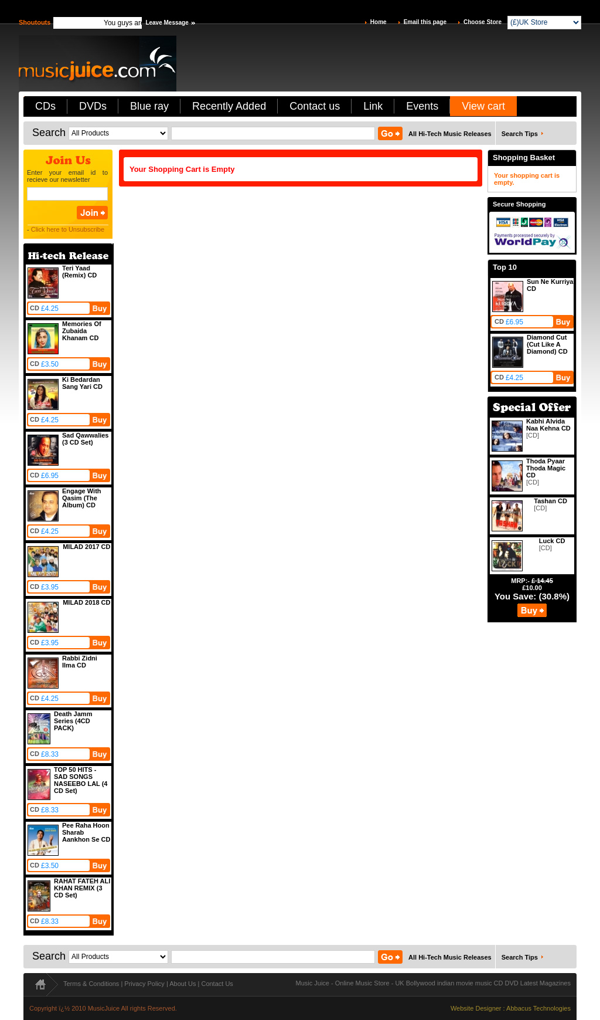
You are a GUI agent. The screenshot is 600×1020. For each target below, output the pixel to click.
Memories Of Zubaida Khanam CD (81, 330)
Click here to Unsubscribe (67, 229)
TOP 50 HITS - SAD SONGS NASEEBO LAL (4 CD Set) (80, 780)
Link (373, 106)
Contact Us (217, 983)
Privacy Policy (144, 983)
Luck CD (552, 540)
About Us (182, 983)
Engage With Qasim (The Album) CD (81, 498)
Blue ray (149, 106)
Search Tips (520, 133)
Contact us (314, 106)
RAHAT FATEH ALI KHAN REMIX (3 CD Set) (82, 888)
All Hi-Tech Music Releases (450, 133)
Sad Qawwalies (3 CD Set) (85, 439)
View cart (483, 106)
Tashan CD (550, 500)
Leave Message (166, 22)
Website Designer (476, 1008)
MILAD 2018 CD (86, 602)
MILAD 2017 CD (86, 546)
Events (422, 106)
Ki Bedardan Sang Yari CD (82, 383)
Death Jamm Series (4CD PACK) (73, 720)
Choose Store (482, 22)
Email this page (425, 22)
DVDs (93, 106)
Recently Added (229, 106)
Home (378, 22)
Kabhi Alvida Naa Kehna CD (548, 425)
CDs (45, 106)
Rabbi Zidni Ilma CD (79, 662)
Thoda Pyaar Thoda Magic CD (545, 468)
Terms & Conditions (91, 983)
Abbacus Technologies (538, 1008)
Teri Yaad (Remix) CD (79, 272)
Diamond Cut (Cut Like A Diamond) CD (547, 344)
